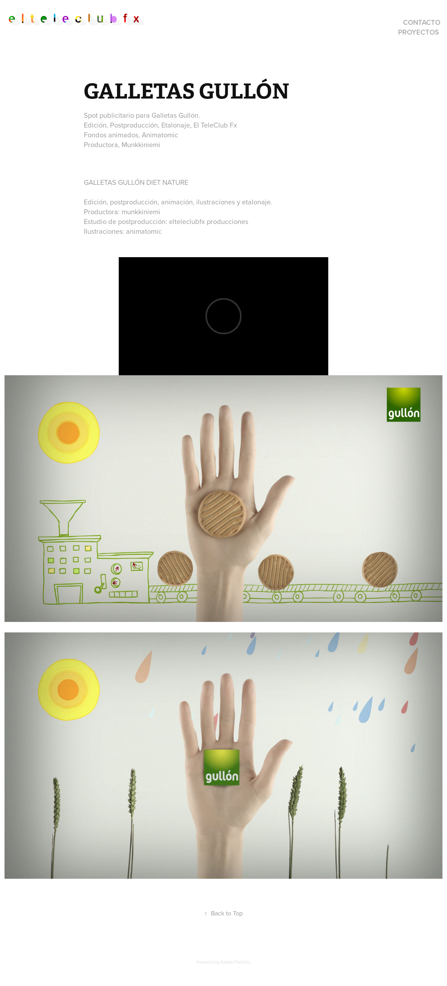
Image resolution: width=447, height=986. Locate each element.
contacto (421, 22)
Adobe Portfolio (235, 962)
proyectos (418, 32)
